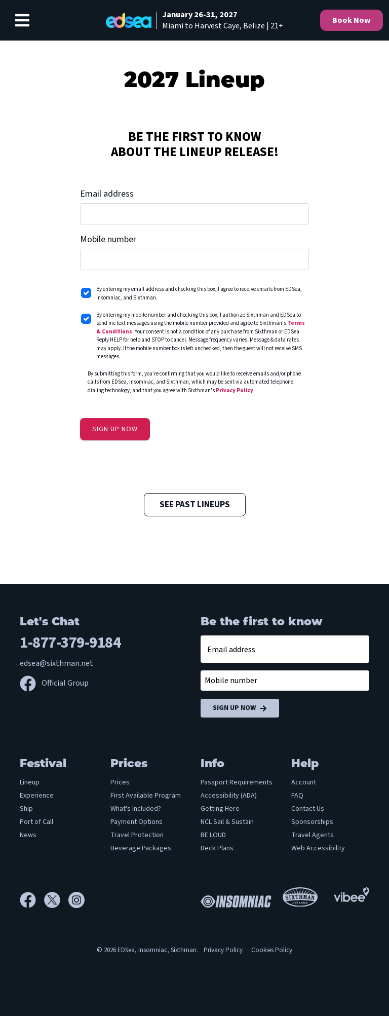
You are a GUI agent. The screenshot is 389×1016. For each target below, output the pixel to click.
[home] (194, 20)
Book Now (351, 20)
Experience (37, 796)
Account (303, 782)
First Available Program (145, 796)
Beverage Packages (140, 848)
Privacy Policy (234, 390)
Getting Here (220, 809)
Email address (107, 193)
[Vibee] (351, 893)
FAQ (297, 796)
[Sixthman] (300, 900)
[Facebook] (32, 900)
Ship (26, 809)
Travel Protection (137, 835)
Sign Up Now (240, 708)
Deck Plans (217, 848)
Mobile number (108, 239)
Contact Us (307, 809)
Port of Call (36, 822)
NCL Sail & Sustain (227, 822)
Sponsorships (312, 822)
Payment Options (136, 822)
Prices (120, 782)
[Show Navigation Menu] (22, 20)
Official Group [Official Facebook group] (54, 683)
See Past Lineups (195, 505)
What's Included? (135, 809)
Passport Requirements (237, 782)
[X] (56, 900)
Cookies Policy (271, 950)
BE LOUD (213, 835)
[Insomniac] (233, 900)
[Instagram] (76, 900)
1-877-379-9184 (70, 643)
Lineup (30, 782)
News (28, 835)
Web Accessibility (318, 848)
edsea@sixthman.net (56, 663)
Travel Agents (312, 835)
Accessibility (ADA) (229, 796)
